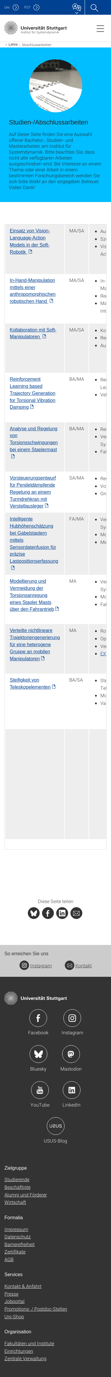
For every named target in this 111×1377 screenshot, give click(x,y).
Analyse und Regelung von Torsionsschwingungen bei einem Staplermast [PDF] (34, 439)
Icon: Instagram (72, 1018)
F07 (27, 7)
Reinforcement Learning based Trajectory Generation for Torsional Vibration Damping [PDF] (32, 393)
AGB (9, 1259)
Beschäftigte (17, 1187)
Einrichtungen (18, 1351)
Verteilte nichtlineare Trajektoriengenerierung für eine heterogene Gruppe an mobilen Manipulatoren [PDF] (35, 644)
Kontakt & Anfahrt (22, 1286)
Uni (7, 7)
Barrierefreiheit (19, 1244)
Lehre (13, 44)
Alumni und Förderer (25, 1194)
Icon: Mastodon (71, 1054)
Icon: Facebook (38, 1018)
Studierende (16, 1179)
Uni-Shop (14, 1316)
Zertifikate (14, 1251)
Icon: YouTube (40, 1090)
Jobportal (14, 1301)
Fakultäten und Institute (29, 1343)
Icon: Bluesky (38, 1054)
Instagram (36, 965)
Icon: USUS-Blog (56, 1126)
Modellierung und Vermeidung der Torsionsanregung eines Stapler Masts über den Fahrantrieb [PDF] (32, 595)
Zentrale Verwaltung (25, 1358)
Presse (11, 1294)
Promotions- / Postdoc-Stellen (35, 1309)
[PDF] (33, 492)
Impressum (16, 1229)
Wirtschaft (15, 1202)
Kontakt (78, 965)
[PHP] (48, 913)
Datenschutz (17, 1236)
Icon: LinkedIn (72, 1090)
